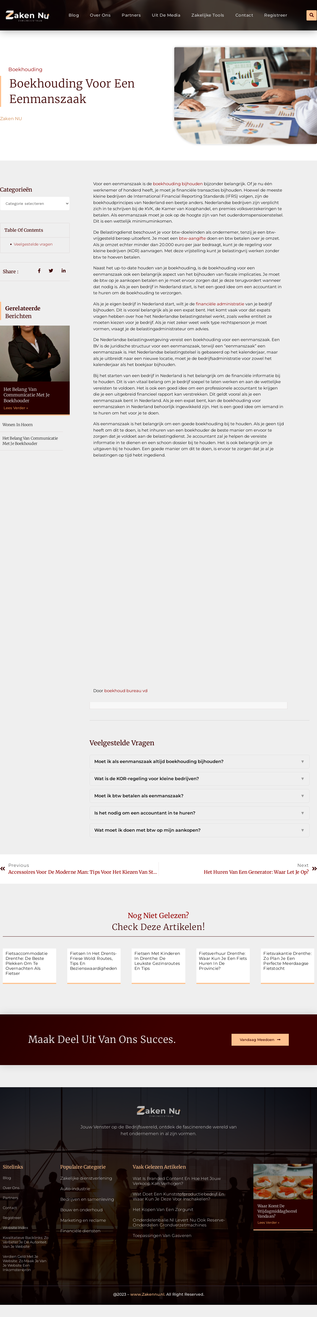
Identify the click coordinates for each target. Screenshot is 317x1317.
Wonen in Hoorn (17, 424)
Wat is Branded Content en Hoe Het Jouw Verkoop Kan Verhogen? (177, 1181)
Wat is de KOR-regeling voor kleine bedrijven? (199, 778)
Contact (244, 15)
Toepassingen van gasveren (162, 1235)
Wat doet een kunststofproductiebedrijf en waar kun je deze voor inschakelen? (178, 1196)
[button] (311, 15)
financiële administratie (220, 303)
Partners (131, 15)
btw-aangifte (192, 238)
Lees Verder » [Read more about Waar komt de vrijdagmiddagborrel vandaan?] (268, 1222)
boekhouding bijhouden (178, 183)
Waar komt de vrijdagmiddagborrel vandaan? (277, 1210)
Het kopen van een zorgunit (163, 1209)
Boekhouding (25, 69)
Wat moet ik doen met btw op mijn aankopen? (199, 830)
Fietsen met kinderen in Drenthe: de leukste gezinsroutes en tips (157, 961)
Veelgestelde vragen (33, 244)
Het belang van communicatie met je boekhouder (27, 395)
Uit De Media (166, 15)
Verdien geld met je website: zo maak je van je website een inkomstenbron (24, 1274)
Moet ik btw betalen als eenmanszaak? (199, 796)
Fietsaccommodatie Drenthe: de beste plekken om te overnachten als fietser (27, 963)
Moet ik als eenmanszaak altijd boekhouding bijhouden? (199, 761)
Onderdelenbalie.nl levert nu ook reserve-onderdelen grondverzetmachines (179, 1222)
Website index (17, 1230)
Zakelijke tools (207, 15)
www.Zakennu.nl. (147, 1306)
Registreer (275, 15)
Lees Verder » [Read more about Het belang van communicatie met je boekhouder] (16, 408)
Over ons (100, 15)
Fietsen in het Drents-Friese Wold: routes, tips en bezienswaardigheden (93, 961)
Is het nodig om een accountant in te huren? (199, 813)
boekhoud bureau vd (125, 690)
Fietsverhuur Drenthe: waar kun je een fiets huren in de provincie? (223, 961)
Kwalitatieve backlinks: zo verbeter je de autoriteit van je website (26, 1249)
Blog (74, 15)
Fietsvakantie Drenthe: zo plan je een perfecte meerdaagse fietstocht (287, 961)
